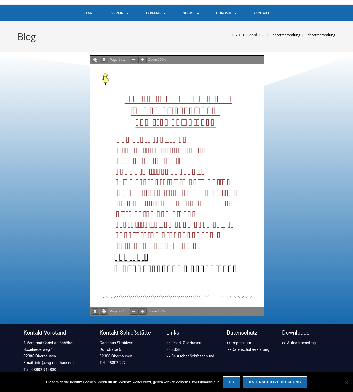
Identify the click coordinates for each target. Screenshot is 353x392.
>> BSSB (173, 349)
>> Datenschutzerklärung (248, 349)
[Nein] (346, 382)
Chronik (226, 13)
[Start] (228, 34)
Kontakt (262, 13)
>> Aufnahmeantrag (299, 343)
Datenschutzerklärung (275, 382)
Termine (156, 13)
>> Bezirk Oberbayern (184, 343)
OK (231, 382)
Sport (191, 13)
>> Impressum (239, 343)
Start (88, 13)
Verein (120, 13)
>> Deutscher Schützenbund (190, 356)
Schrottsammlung (320, 34)
